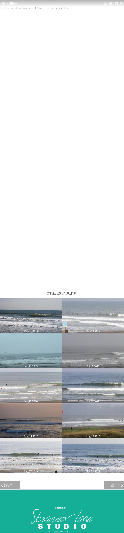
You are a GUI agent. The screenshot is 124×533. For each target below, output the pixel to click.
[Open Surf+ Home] (12, 3)
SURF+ (4, 8)
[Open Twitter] (111, 3)
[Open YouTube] (106, 3)
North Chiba (36, 8)
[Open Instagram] (116, 3)
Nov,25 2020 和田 (115, 485)
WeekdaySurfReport (19, 8)
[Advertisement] (56, 498)
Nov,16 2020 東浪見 (8, 485)
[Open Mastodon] (121, 3)
